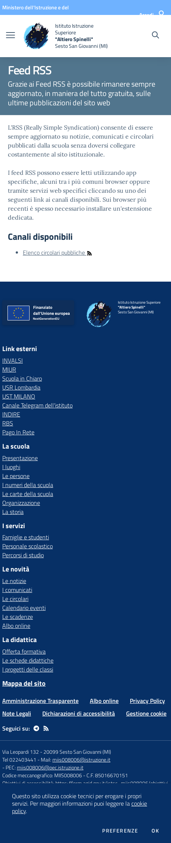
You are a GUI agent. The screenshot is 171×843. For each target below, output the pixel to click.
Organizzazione (21, 502)
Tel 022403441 (19, 759)
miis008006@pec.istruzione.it (50, 767)
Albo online (16, 625)
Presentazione (20, 457)
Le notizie (14, 580)
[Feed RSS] (46, 728)
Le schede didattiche (28, 660)
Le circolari (15, 598)
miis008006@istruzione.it (81, 759)
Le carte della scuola (27, 493)
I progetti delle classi (27, 669)
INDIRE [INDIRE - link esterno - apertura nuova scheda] (11, 414)
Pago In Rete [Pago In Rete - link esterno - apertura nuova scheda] (18, 432)
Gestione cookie (146, 713)
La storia (13, 511)
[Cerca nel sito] (155, 36)
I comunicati (17, 589)
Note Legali (16, 713)
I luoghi (11, 466)
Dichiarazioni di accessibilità (78, 713)
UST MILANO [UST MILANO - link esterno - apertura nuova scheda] (18, 396)
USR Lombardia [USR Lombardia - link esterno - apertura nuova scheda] (21, 387)
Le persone (16, 475)
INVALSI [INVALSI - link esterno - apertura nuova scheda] (12, 360)
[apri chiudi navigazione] (10, 35)
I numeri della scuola (27, 484)
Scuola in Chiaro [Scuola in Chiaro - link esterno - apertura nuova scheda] (22, 378)
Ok (155, 830)
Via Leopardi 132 (20, 752)
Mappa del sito (24, 683)
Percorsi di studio (23, 555)
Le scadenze (17, 616)
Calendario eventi (24, 607)
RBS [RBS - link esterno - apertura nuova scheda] (7, 423)
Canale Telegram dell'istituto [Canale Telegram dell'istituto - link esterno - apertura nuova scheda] (37, 405)
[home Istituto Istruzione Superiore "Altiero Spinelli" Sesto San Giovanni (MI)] (67, 36)
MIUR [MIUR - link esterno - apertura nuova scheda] (9, 369)
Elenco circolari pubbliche (57, 252)
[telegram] (36, 728)
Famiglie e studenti (25, 537)
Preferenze (120, 830)
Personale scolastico (27, 546)
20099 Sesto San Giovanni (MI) (77, 752)
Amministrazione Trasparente (40, 700)
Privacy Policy (147, 700)
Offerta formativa (24, 651)
